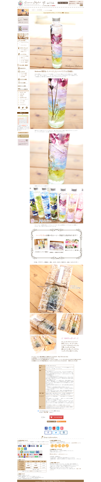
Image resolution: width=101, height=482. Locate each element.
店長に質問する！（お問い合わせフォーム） (59, 454)
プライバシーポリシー (24, 99)
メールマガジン (23, 104)
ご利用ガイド (31, 471)
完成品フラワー (24, 51)
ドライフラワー (24, 45)
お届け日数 (22, 94)
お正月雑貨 (23, 76)
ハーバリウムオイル (24, 59)
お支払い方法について (43, 444)
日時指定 (21, 95)
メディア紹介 (22, 100)
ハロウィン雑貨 (24, 75)
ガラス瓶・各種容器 (24, 60)
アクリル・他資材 (24, 62)
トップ (33, 9)
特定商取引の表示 (23, 97)
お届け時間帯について (76, 442)
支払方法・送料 (23, 92)
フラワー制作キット (24, 49)
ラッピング (22, 102)
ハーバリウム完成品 (24, 56)
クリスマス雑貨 (24, 73)
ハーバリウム (39, 9)
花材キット (23, 57)
